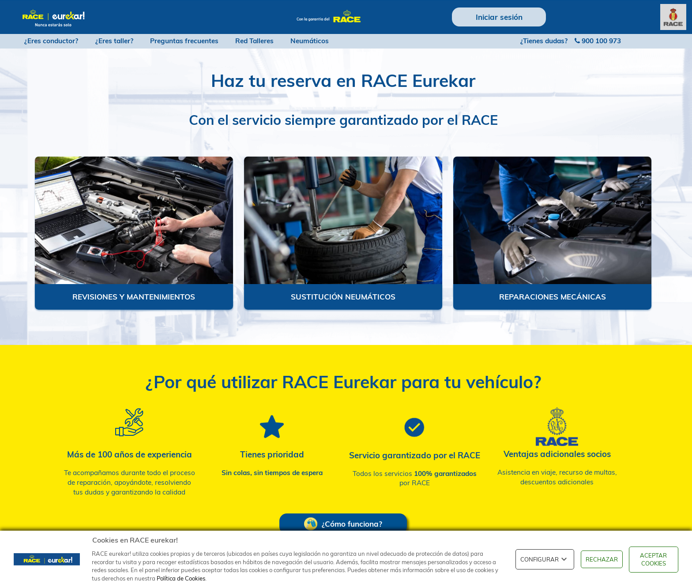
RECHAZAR (602, 559)
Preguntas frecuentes (184, 41)
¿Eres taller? (114, 41)
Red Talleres (254, 41)
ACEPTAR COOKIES (653, 559)
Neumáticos (309, 41)
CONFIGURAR (544, 559)
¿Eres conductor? (51, 41)
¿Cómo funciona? (343, 524)
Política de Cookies (181, 578)
